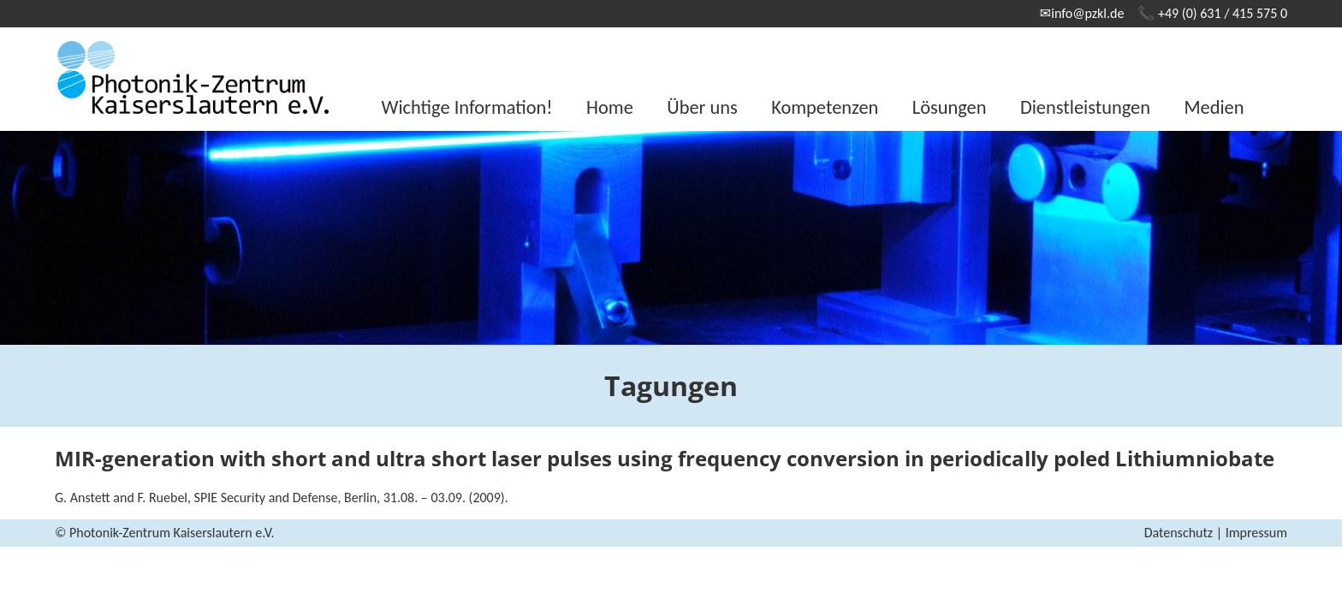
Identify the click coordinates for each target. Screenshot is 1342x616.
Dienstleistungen (1085, 107)
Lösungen (949, 107)
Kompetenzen (824, 107)
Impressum (1256, 532)
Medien (1214, 107)
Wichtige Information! (467, 107)
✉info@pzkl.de (1082, 13)
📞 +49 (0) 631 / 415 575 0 (1212, 13)
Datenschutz (1178, 532)
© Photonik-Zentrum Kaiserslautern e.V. (165, 532)
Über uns (702, 107)
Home (609, 107)
